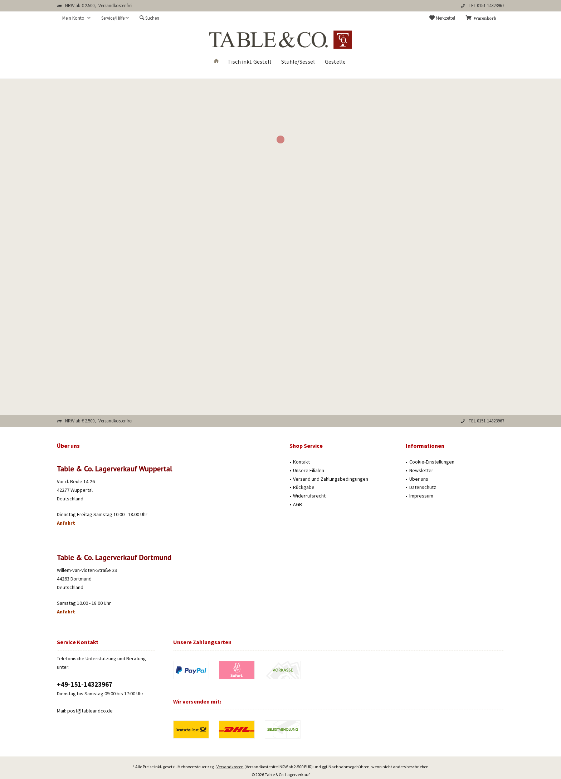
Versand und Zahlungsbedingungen (330, 479)
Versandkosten (230, 746)
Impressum (421, 496)
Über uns (418, 479)
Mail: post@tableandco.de (85, 710)
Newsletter (421, 470)
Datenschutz (422, 487)
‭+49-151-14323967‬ (84, 684)
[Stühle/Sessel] (298, 61)
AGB (297, 504)
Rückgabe (303, 487)
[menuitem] (482, 18)
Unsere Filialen (308, 470)
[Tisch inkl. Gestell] (249, 61)
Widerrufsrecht (309, 496)
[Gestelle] (335, 61)
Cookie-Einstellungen (431, 462)
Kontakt (301, 462)
